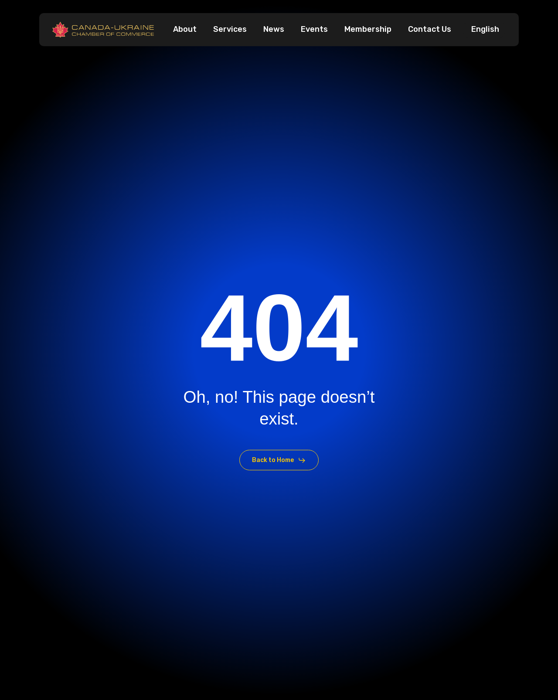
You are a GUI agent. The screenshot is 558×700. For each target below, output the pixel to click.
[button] (279, 460)
